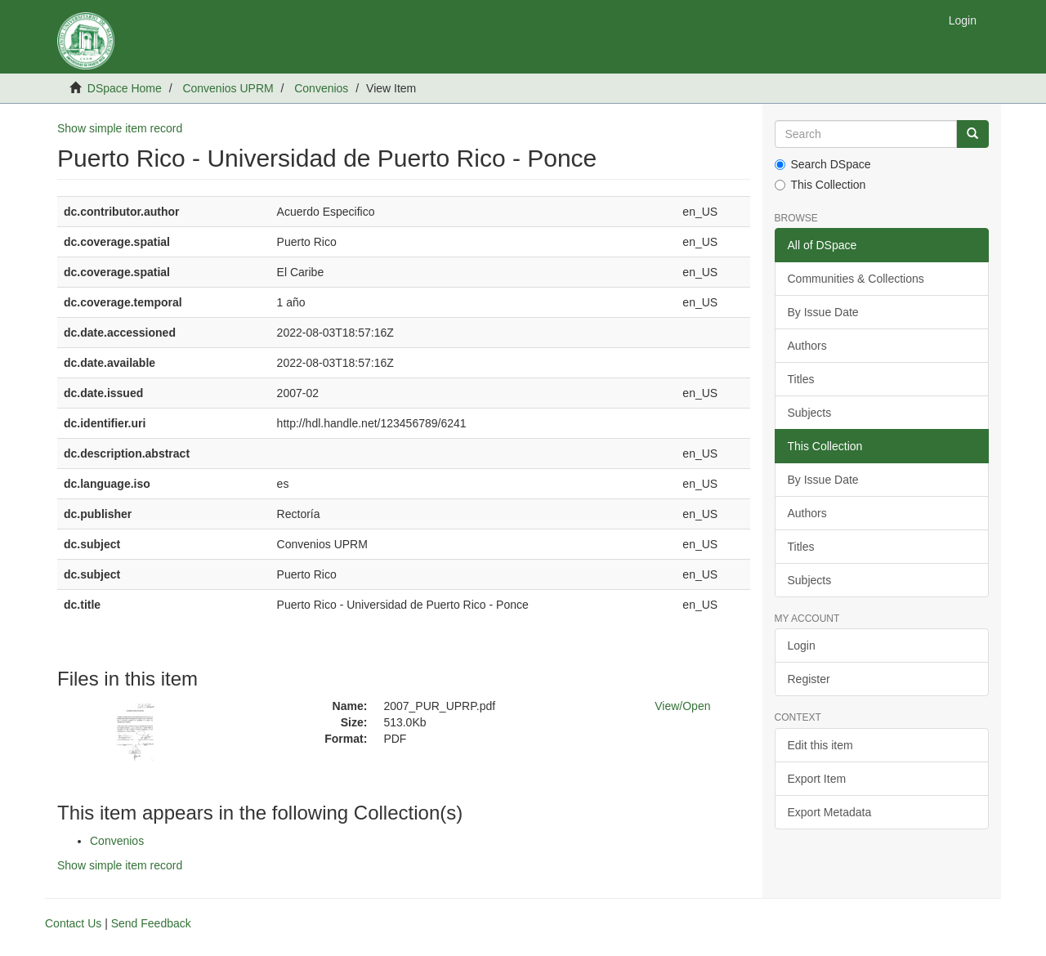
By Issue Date (823, 312)
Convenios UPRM (227, 88)
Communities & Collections (856, 278)
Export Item (817, 778)
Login (802, 645)
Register (809, 679)
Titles (801, 379)
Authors (807, 345)
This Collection (820, 184)
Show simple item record (119, 128)
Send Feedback (151, 923)
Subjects (810, 412)
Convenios (321, 88)
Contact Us (73, 923)
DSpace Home (124, 88)
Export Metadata (830, 812)
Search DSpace (823, 164)
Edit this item (820, 745)
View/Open (682, 706)
